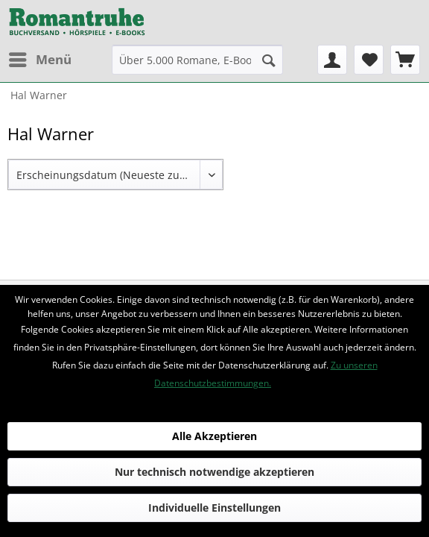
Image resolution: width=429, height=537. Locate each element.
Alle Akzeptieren (214, 436)
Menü (40, 58)
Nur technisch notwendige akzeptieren (214, 472)
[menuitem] (39, 60)
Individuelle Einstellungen (214, 507)
